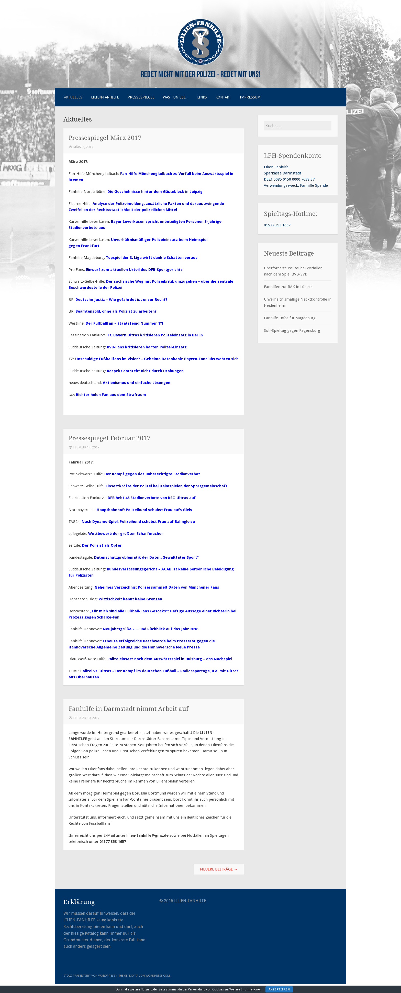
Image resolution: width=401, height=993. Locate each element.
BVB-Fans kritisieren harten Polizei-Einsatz (147, 347)
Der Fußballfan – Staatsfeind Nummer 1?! (124, 323)
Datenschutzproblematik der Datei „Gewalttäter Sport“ (146, 557)
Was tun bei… (175, 97)
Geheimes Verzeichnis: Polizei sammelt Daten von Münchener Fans (157, 587)
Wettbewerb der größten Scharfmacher (125, 533)
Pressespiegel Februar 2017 (110, 438)
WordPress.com (158, 975)
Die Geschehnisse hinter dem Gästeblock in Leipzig (155, 191)
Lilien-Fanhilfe (105, 97)
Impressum (250, 97)
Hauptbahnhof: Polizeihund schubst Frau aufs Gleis (144, 509)
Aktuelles (73, 97)
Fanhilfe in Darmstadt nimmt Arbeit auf (128, 708)
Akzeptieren (279, 989)
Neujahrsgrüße (117, 629)
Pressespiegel (141, 97)
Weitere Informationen (245, 989)
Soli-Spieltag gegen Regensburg (292, 330)
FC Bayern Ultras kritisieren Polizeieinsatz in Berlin (155, 335)
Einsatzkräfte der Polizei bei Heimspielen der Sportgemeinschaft (166, 486)
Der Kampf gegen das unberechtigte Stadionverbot (152, 474)
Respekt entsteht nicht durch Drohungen (145, 371)
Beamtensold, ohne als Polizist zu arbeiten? (116, 311)
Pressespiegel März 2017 (105, 137)
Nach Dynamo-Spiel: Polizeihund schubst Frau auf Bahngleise (138, 521)
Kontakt (223, 97)
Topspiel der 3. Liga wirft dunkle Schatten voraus (151, 257)
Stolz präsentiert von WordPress (89, 975)
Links (202, 97)
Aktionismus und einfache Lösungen (136, 382)
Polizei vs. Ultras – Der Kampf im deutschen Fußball (128, 671)
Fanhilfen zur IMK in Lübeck (288, 286)
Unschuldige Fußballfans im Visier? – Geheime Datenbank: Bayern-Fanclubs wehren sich (157, 359)
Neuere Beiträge (219, 869)
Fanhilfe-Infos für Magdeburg (290, 318)
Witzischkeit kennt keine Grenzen (130, 599)
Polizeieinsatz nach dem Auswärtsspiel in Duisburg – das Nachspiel (169, 659)
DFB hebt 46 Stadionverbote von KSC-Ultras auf (152, 497)
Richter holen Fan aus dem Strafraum (111, 394)
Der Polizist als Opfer (102, 545)
